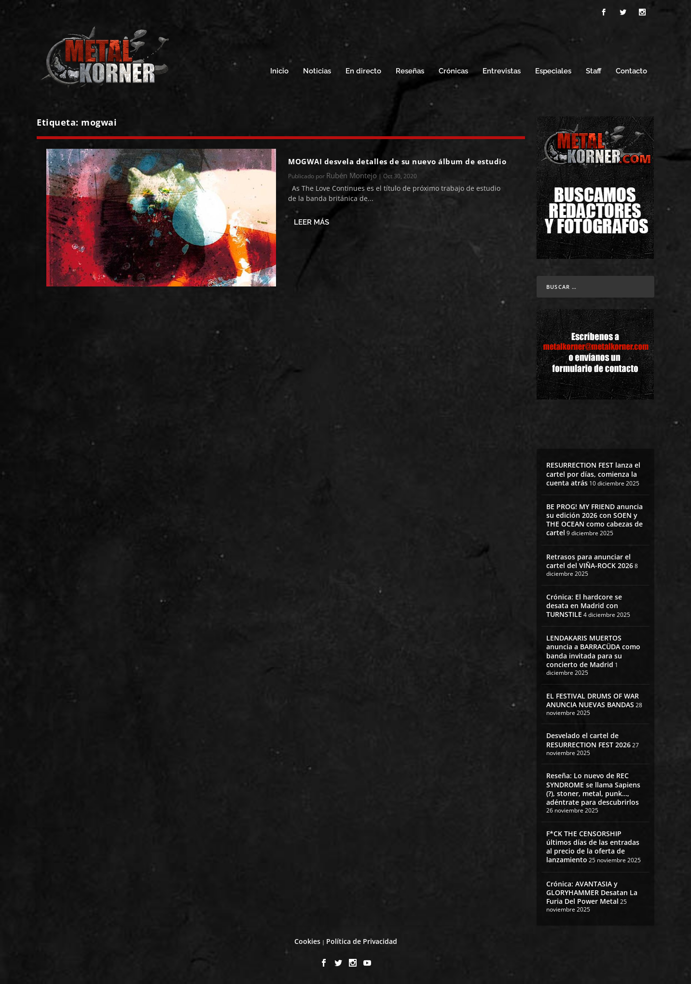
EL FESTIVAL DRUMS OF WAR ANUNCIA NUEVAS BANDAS (592, 700)
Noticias (317, 71)
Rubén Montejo (351, 175)
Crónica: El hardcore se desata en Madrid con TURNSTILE (584, 605)
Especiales (553, 71)
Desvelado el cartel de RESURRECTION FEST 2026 (588, 740)
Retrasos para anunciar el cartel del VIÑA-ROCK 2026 (589, 561)
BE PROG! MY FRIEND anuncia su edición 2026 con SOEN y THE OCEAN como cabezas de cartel (594, 520)
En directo (363, 71)
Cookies (307, 941)
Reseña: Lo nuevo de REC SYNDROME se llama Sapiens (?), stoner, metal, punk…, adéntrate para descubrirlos (593, 789)
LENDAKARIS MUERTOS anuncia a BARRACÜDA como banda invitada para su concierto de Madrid (593, 651)
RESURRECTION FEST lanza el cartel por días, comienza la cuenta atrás (593, 473)
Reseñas (410, 71)
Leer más (311, 222)
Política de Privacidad (361, 941)
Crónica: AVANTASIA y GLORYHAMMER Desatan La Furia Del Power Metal (591, 892)
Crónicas (453, 71)
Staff (593, 71)
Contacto (631, 71)
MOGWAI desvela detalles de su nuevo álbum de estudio (397, 161)
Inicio (279, 71)
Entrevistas (502, 71)
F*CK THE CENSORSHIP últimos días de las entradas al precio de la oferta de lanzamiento (592, 847)
